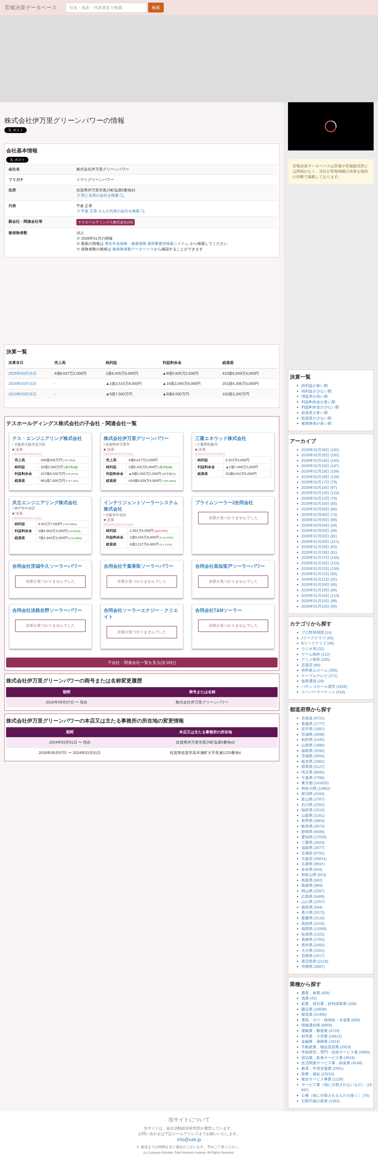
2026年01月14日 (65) (319, 606)
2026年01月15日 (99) (319, 601)
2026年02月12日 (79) (319, 498)
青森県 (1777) (313, 723)
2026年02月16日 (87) (319, 487)
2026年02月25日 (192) (320, 455)
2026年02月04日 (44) (319, 525)
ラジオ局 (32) (312, 649)
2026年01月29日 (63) (319, 547)
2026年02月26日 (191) (320, 450)
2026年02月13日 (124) (320, 493)
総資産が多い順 (314, 412)
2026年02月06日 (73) (319, 514)
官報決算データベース (31, 7)
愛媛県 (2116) (313, 918)
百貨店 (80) (311, 665)
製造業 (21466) (314, 1014)
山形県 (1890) (313, 745)
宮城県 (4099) (313, 734)
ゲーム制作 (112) (315, 654)
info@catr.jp (189, 1139)
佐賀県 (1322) (313, 934)
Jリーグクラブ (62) (317, 638)
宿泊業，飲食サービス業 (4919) (328, 1057)
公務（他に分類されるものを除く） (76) (335, 1095)
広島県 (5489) (313, 896)
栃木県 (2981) (313, 761)
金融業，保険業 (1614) (320, 1041)
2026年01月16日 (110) (320, 595)
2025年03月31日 (22, 373)
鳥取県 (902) (312, 880)
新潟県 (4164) (313, 793)
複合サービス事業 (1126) (322, 1079)
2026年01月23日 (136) (320, 568)
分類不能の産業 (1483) (320, 1101)
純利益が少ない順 (316, 391)
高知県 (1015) (313, 923)
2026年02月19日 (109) (320, 471)
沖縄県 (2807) (313, 966)
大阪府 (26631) (314, 859)
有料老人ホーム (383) (319, 670)
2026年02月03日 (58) (319, 530)
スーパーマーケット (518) (323, 692)
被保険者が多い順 (316, 423)
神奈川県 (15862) (315, 788)
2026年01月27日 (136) (320, 557)
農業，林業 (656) (315, 993)
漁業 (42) (309, 998)
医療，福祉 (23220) (317, 1074)
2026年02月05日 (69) (319, 520)
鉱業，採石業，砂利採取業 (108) (329, 1003)
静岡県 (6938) (313, 832)
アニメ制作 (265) (315, 659)
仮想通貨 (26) (312, 681)
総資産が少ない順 (316, 418)
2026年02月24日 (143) (320, 460)
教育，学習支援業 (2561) (322, 1068)
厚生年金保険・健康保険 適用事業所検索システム (147, 243)
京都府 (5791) (313, 853)
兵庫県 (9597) (313, 864)
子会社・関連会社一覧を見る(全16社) (142, 662)
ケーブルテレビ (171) (319, 676)
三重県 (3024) (313, 842)
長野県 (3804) (313, 820)
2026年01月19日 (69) (319, 590)
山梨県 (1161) (313, 815)
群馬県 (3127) (313, 766)
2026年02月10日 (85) (319, 503)
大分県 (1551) (313, 950)
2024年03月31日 (22, 383)
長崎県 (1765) (313, 939)
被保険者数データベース (133, 249)
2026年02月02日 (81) (319, 536)
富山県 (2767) (313, 799)
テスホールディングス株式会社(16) (105, 222)
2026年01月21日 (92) (319, 579)
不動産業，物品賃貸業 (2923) (326, 1047)
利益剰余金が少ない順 (320, 407)
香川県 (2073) (313, 912)
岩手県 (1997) (313, 729)
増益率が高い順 (314, 396)
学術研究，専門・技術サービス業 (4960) (335, 1052)
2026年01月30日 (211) (320, 541)
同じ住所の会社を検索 (100, 195)
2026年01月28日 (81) (319, 552)
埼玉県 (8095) (313, 772)
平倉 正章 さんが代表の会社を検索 (110, 211)
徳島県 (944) (312, 907)
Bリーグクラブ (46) (317, 643)
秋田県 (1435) (313, 739)
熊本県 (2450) (313, 945)
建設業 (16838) (314, 1009)
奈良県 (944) (312, 869)
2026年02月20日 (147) (320, 466)
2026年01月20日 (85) (319, 584)
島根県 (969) (312, 885)
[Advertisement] (94, 58)
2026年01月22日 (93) (319, 574)
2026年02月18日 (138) (320, 477)
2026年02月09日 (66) (319, 509)
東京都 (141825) (315, 783)
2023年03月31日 (22, 394)
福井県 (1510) (313, 810)
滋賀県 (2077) (313, 847)
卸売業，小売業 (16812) (321, 1036)
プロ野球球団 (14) (316, 632)
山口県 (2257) (313, 902)
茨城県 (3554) (313, 756)
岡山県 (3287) (313, 891)
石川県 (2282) (313, 804)
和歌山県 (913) (313, 874)
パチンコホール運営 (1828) (324, 686)
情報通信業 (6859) (316, 1025)
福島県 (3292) (313, 750)
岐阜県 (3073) (313, 826)
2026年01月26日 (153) (320, 563)
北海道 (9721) (313, 718)
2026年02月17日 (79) (319, 482)
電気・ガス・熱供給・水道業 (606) (330, 1020)
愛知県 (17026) (314, 837)
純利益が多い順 (314, 385)
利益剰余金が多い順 (318, 402)
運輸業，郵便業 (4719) (320, 1030)
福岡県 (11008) (314, 929)
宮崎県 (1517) (313, 956)
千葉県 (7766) (313, 777)
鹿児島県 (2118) (314, 961)
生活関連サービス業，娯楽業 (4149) (331, 1063)
